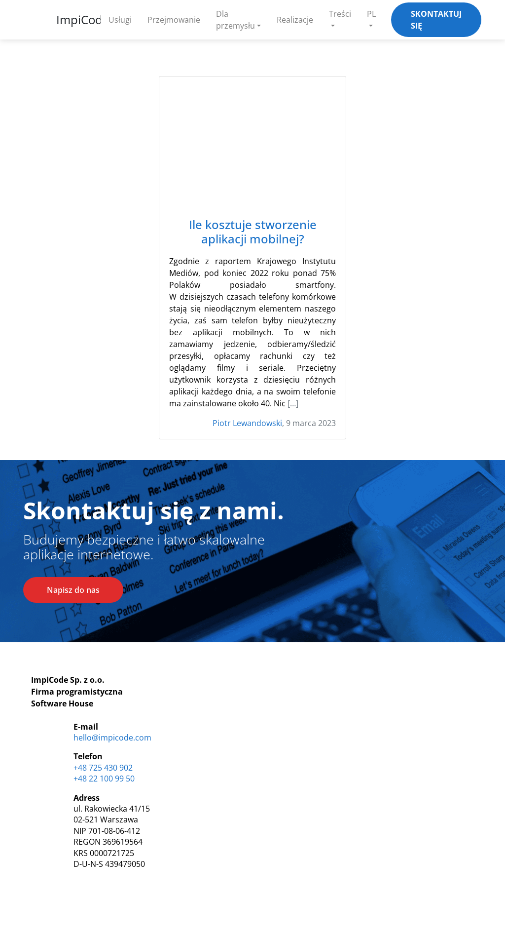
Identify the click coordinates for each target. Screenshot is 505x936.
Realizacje (295, 19)
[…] (293, 403)
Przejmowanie (173, 19)
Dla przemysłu (235, 19)
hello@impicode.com (112, 737)
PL (371, 13)
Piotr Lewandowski (247, 423)
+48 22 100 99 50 (104, 778)
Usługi (120, 19)
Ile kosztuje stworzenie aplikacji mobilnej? (253, 232)
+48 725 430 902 (103, 767)
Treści (340, 13)
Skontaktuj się (436, 19)
